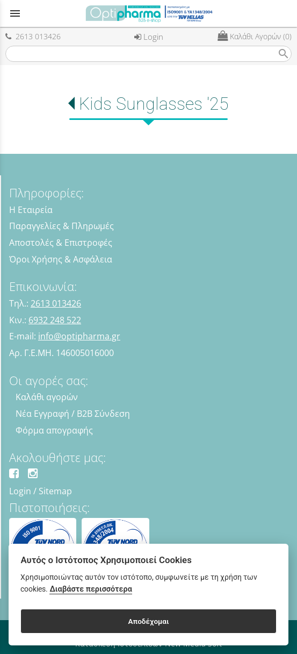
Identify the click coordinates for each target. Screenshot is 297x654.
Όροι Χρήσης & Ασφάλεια (60, 259)
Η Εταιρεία (31, 210)
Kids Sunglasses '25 (154, 104)
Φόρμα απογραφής (54, 430)
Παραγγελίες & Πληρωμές (61, 226)
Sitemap (55, 491)
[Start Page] (149, 13)
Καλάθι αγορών (47, 397)
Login (148, 36)
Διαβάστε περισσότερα (90, 589)
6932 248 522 (54, 320)
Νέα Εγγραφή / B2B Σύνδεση (73, 414)
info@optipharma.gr (79, 336)
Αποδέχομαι (148, 621)
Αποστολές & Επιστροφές (60, 242)
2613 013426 (33, 36)
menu (15, 13)
